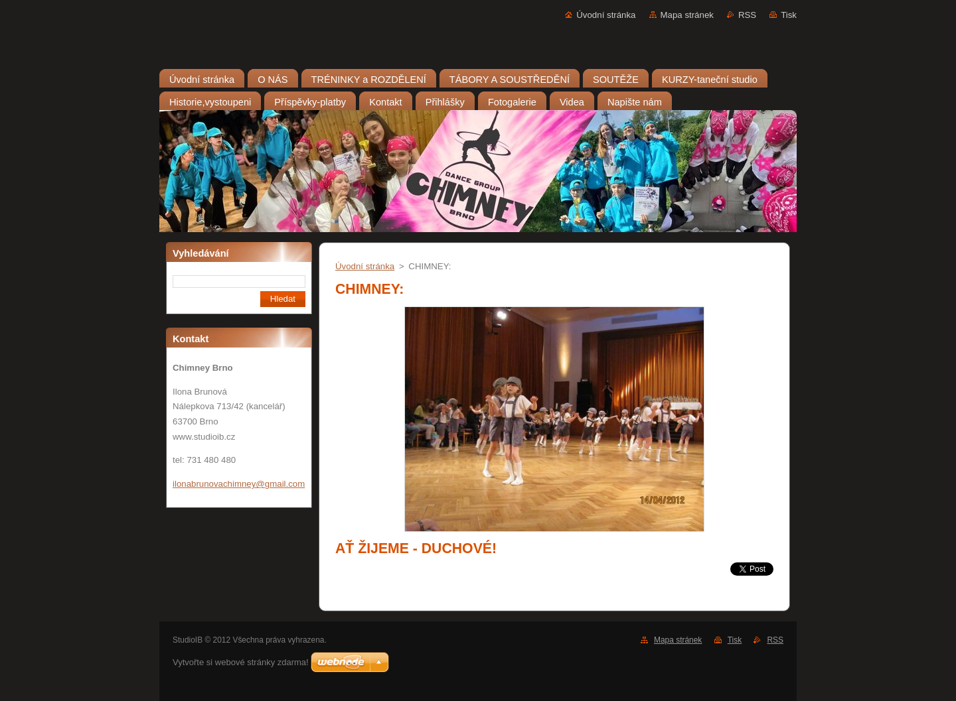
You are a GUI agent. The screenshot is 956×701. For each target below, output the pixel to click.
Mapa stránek (687, 15)
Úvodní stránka (605, 15)
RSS (747, 15)
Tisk (789, 15)
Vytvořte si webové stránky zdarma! (241, 662)
